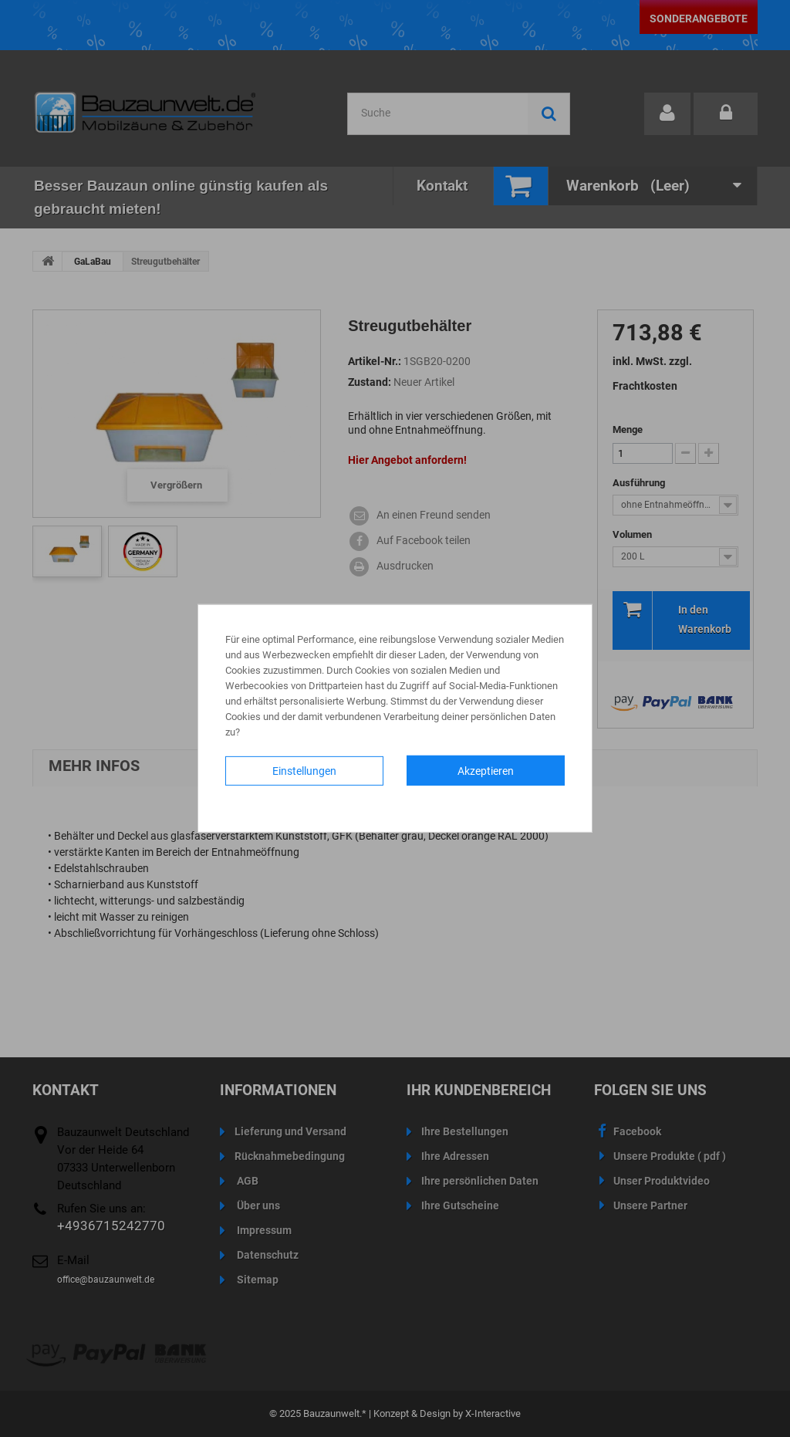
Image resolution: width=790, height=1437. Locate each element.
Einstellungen (304, 771)
